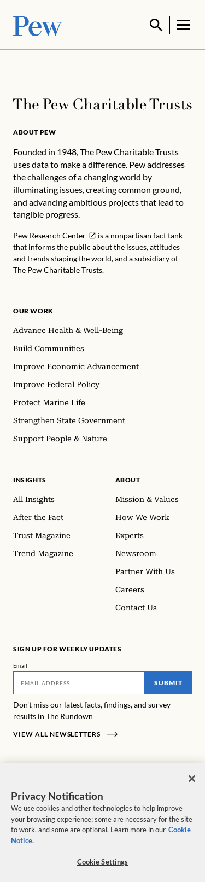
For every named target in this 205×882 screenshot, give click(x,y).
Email (20, 664)
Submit (168, 681)
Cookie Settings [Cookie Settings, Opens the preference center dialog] (102, 861)
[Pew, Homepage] (37, 24)
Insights (29, 479)
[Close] (192, 779)
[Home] (102, 103)
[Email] (79, 681)
